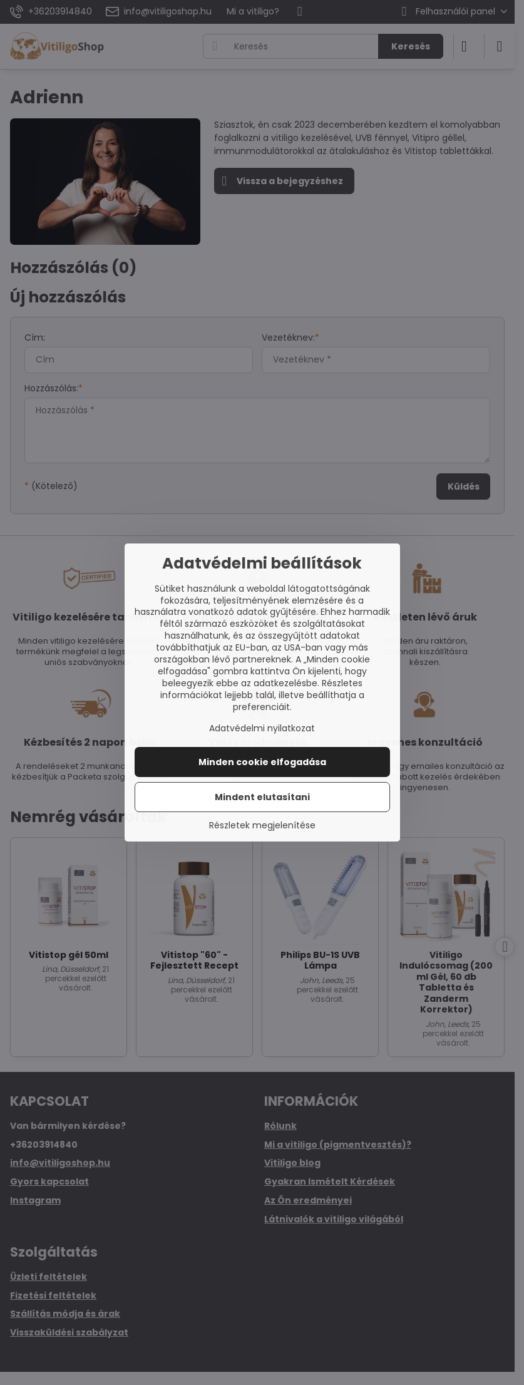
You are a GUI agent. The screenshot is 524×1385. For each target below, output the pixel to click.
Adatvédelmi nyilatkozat (262, 728)
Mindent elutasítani (262, 797)
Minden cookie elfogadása (262, 762)
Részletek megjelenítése (262, 826)
